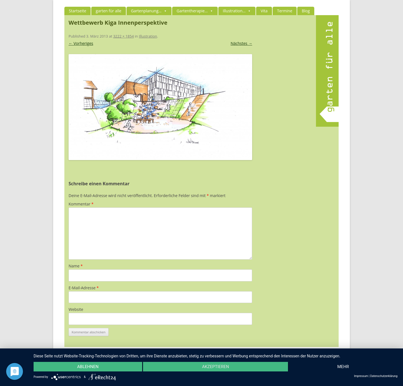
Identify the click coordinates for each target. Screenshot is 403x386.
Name (76, 266)
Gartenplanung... (149, 10)
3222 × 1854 (123, 36)
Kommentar (81, 204)
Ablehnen (88, 366)
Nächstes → (241, 43)
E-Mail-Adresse (84, 287)
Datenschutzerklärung (383, 376)
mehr (343, 366)
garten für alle (108, 10)
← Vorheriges (81, 43)
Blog (306, 10)
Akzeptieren (215, 366)
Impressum (361, 376)
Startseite (77, 10)
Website (76, 309)
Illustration (148, 36)
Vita (264, 10)
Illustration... (237, 10)
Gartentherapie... (195, 10)
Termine (284, 10)
